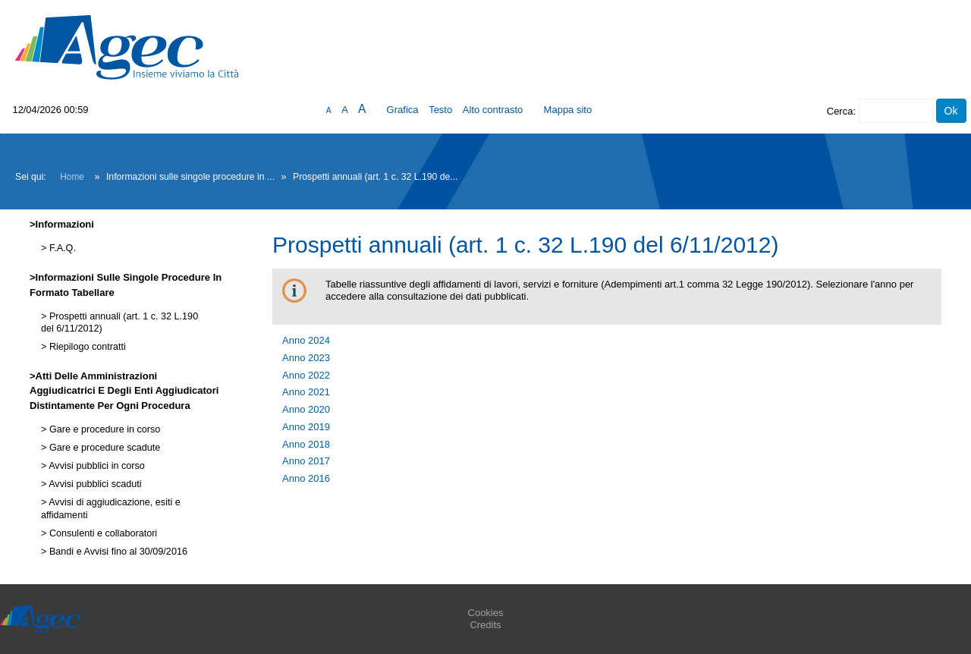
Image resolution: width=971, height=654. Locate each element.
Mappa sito (568, 109)
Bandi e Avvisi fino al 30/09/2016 (116, 551)
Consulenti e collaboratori (101, 533)
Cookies (486, 612)
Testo (440, 109)
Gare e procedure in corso (103, 429)
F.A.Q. (61, 248)
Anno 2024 (306, 340)
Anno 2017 (306, 461)
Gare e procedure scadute (103, 447)
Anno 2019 (306, 426)
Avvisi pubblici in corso (95, 466)
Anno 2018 (306, 444)
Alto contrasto (493, 109)
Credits (485, 624)
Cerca (840, 111)
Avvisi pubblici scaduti (93, 484)
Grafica (403, 109)
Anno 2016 (306, 478)
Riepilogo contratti (85, 346)
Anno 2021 (306, 392)
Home (72, 176)
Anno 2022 (306, 375)
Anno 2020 (306, 409)
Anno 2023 (306, 357)
